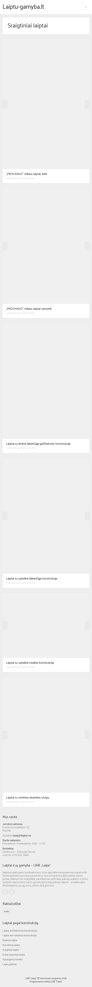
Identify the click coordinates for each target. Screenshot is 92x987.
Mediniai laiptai (10, 940)
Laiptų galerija (12, 178)
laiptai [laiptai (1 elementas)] (6, 911)
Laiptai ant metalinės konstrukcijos (20, 936)
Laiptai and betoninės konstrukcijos (20, 931)
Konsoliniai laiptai (11, 945)
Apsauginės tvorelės (13, 960)
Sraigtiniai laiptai (27, 178)
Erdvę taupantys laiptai (14, 955)
